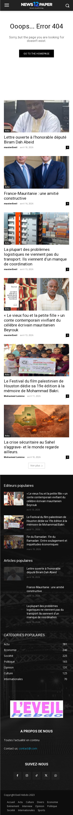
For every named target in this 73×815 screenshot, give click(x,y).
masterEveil (10, 147)
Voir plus (36, 465)
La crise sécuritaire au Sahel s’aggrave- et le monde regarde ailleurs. (31, 447)
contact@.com (28, 748)
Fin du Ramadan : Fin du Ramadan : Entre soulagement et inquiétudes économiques (47, 540)
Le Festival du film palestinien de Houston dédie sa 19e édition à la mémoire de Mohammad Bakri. (34, 386)
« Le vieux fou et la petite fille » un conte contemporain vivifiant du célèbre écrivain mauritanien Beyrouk (34, 322)
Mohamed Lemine (14, 396)
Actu (7, 130)
